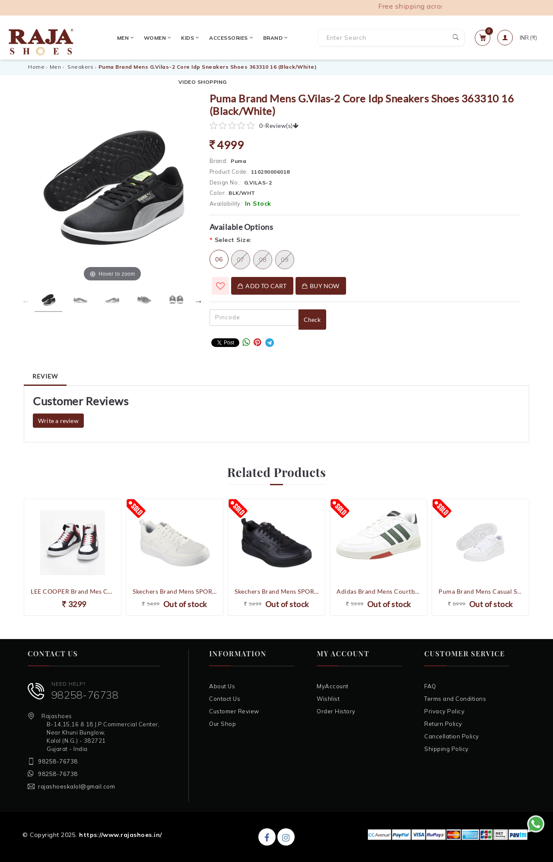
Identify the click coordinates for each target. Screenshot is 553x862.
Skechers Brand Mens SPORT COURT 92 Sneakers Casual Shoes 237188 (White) (174, 591)
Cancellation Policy (451, 736)
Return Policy (443, 723)
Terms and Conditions (455, 698)
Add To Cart (262, 285)
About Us (222, 686)
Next (198, 301)
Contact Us (224, 698)
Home (36, 67)
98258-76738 (85, 694)
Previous (26, 301)
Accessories (206, 37)
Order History (336, 711)
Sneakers (80, 67)
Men (100, 37)
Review (45, 376)
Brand (250, 37)
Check (312, 319)
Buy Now (321, 285)
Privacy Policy (444, 711)
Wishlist (328, 698)
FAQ (430, 686)
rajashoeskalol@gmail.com (76, 786)
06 (218, 259)
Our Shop (222, 723)
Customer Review (234, 711)
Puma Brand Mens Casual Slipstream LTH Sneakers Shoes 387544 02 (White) (480, 591)
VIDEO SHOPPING (293, 37)
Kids (165, 37)
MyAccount (333, 686)
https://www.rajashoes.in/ (120, 835)
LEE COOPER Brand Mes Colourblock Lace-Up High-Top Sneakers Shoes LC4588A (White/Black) (72, 591)
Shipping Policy (446, 748)
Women (133, 37)
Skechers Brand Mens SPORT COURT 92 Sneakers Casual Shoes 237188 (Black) (276, 591)
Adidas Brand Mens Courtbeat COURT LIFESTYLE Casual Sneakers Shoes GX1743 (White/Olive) (378, 591)
